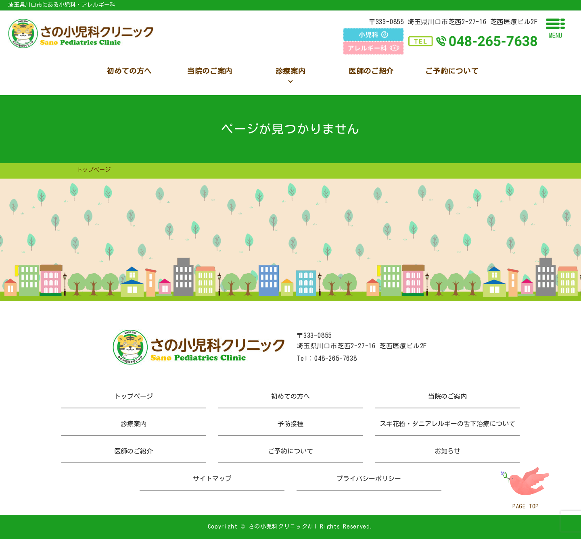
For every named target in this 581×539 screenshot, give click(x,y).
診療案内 (133, 423)
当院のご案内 (447, 396)
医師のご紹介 (133, 451)
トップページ (133, 396)
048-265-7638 (335, 358)
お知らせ (447, 451)
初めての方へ (290, 396)
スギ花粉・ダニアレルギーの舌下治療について (447, 423)
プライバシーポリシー (368, 478)
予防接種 (290, 423)
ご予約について (290, 451)
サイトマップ (212, 478)
